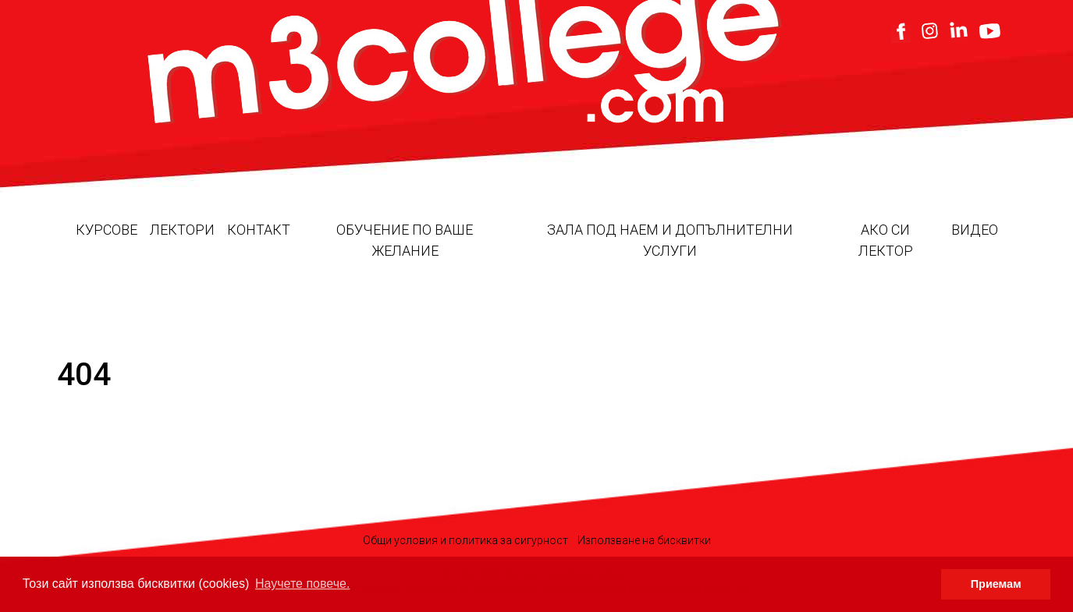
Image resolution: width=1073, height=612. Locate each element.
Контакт (258, 229)
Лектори (182, 229)
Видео (974, 229)
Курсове (106, 229)
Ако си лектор (885, 240)
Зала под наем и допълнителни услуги (670, 240)
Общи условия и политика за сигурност (465, 540)
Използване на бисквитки (644, 540)
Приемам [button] (996, 584)
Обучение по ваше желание (404, 240)
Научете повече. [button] (302, 583)
